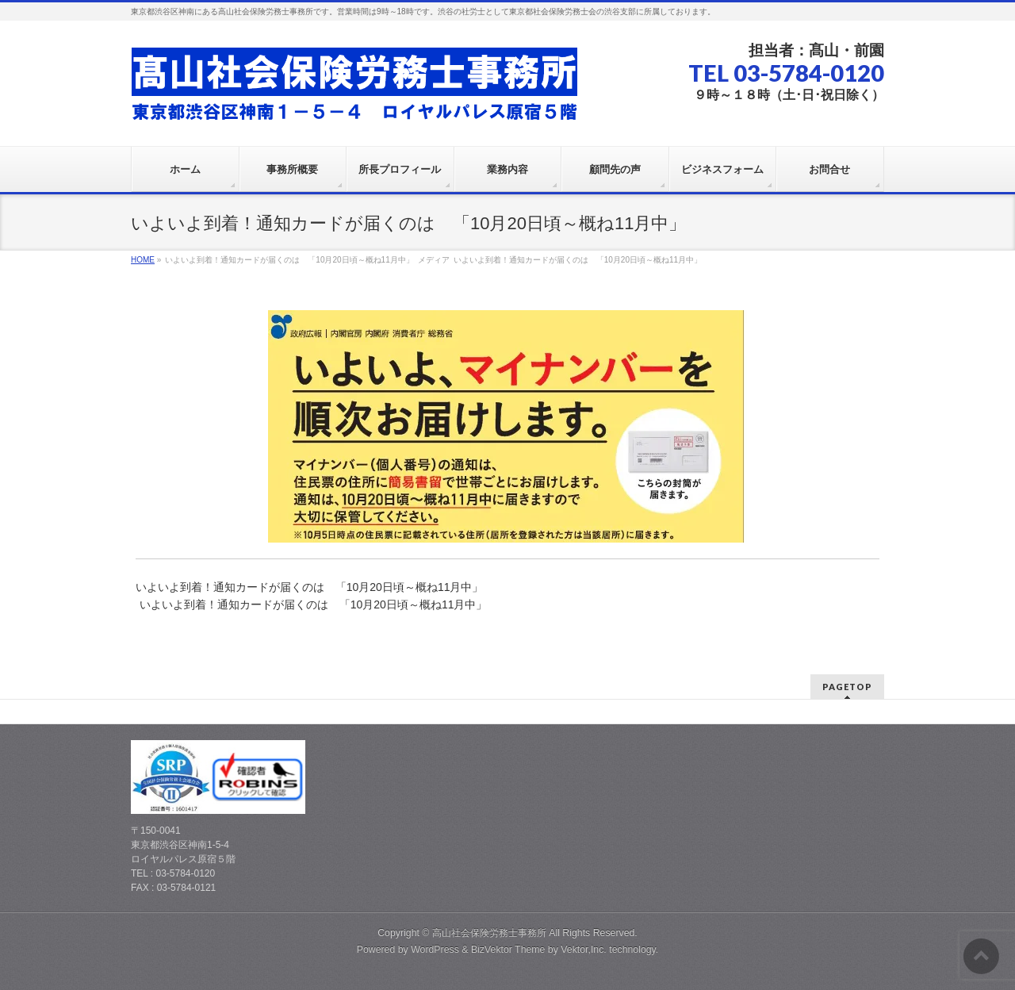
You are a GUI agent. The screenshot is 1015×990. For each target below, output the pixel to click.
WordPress (435, 949)
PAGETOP (847, 686)
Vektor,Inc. (584, 949)
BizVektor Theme (508, 949)
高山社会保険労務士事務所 (489, 932)
